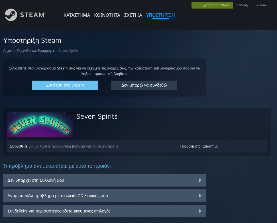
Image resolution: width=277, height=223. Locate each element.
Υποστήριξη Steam (32, 40)
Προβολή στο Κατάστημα (199, 146)
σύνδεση (242, 5)
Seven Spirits (96, 116)
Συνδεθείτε (19, 146)
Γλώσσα (260, 5)
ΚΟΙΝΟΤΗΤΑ (107, 15)
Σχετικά (133, 15)
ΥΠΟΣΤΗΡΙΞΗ (160, 15)
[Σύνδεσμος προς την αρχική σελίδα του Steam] (30, 19)
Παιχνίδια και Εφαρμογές (35, 50)
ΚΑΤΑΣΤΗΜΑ (77, 15)
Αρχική (8, 50)
